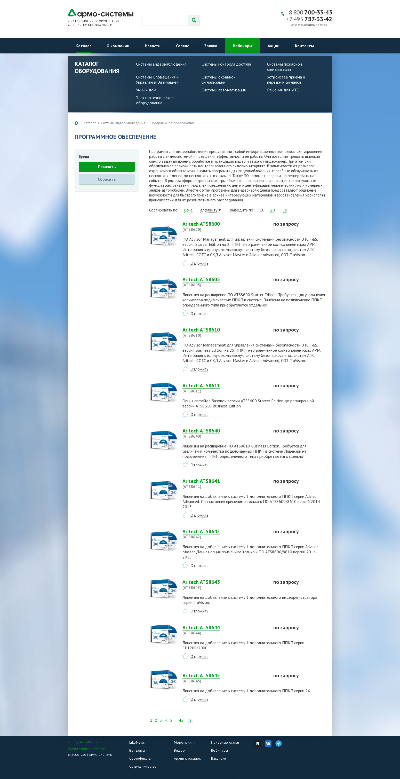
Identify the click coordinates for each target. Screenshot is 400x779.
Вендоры (137, 750)
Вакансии (218, 758)
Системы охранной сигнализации (219, 79)
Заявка (210, 45)
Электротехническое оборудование (155, 100)
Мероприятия (185, 742)
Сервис (182, 45)
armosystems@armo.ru (85, 742)
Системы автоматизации (224, 89)
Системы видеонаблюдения (161, 64)
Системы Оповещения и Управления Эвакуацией (157, 79)
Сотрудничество (143, 766)
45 (181, 720)
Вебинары (242, 45)
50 (285, 210)
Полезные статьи (225, 742)
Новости (153, 45)
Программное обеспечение (172, 123)
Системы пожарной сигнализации (284, 66)
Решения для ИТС (283, 89)
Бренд (84, 156)
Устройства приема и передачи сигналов (286, 79)
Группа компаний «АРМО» (87, 748)
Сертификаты (140, 758)
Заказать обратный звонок (309, 25)
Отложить (199, 263)
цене (188, 210)
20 (272, 210)
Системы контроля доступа (226, 64)
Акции (273, 45)
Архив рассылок (187, 758)
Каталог (83, 45)
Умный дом (146, 89)
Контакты (304, 45)
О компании (118, 45)
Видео (179, 750)
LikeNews (137, 742)
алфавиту (208, 210)
